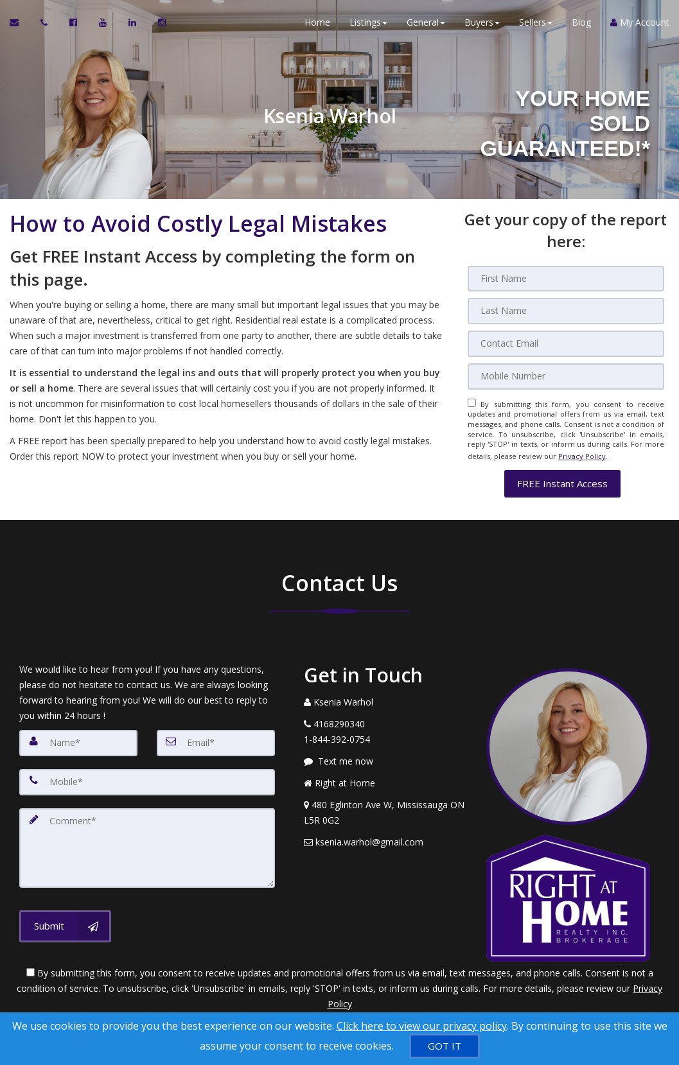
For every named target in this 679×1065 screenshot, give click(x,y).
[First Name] (566, 278)
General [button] (426, 25)
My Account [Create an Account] (639, 25)
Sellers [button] (535, 25)
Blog (581, 25)
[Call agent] (45, 26)
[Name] (78, 737)
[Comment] (147, 839)
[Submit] (65, 917)
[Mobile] (566, 375)
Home (317, 25)
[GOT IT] (444, 1046)
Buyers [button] (482, 25)
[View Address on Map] (386, 807)
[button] (562, 478)
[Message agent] (386, 755)
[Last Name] (566, 311)
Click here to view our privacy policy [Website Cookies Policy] (422, 1026)
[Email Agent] (20, 26)
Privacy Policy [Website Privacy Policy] (582, 452)
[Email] (566, 343)
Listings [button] (368, 25)
